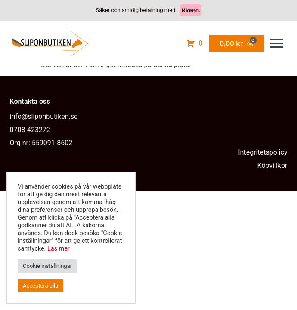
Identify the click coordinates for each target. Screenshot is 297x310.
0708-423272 (30, 130)
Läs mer (58, 248)
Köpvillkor (272, 165)
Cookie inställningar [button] (47, 266)
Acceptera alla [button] (40, 285)
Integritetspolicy (262, 152)
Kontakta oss (30, 101)
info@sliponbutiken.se (44, 116)
